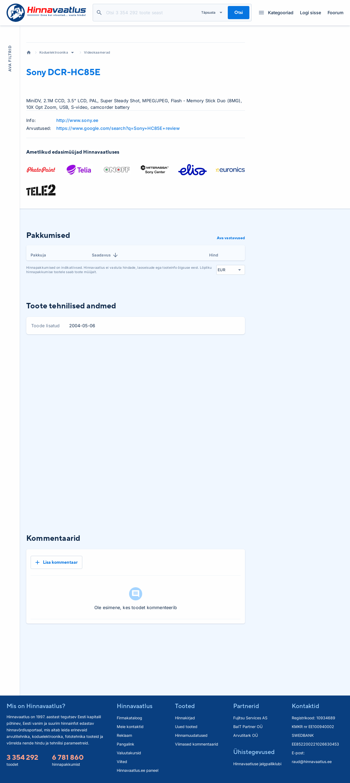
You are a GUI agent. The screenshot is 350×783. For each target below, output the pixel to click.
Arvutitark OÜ (245, 735)
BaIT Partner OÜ (247, 726)
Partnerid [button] (246, 705)
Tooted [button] (185, 705)
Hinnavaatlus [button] (135, 705)
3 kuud (195, 391)
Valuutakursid (129, 752)
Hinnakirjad (185, 717)
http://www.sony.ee (77, 158)
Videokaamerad (97, 91)
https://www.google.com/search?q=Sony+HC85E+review (118, 166)
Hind (213, 293)
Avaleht (28, 90)
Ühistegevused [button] (254, 751)
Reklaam (124, 735)
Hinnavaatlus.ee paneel (137, 770)
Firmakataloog (129, 717)
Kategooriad (276, 12)
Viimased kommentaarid (196, 744)
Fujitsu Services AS (250, 717)
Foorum (335, 12)
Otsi (99, 12)
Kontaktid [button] (305, 705)
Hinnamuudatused (191, 735)
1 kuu (174, 391)
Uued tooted (186, 726)
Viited (122, 761)
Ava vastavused (231, 276)
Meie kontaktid (130, 726)
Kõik (236, 391)
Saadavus (105, 293)
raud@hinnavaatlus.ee (312, 761)
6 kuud (217, 391)
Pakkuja (38, 293)
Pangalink (125, 744)
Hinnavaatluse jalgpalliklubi (257, 763)
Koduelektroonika (53, 91)
